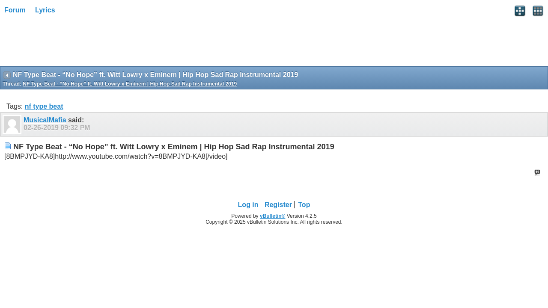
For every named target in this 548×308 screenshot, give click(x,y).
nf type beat (44, 106)
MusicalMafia (45, 120)
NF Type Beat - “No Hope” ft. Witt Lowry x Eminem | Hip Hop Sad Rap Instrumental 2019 (130, 84)
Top (304, 204)
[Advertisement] (68, 43)
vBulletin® (273, 216)
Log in (248, 204)
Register (278, 204)
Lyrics (45, 10)
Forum (15, 10)
